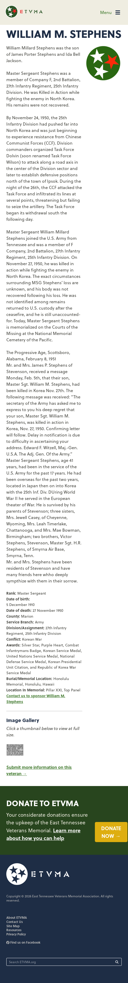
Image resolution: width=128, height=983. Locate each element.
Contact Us (14, 921)
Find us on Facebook (23, 942)
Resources (14, 929)
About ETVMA (16, 917)
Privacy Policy (16, 934)
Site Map (13, 926)
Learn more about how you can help (43, 834)
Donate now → (111, 831)
